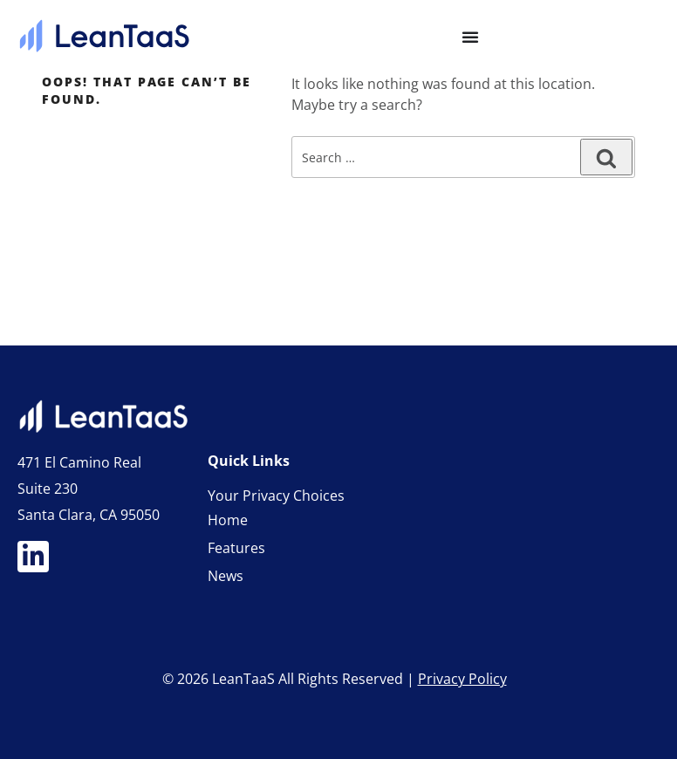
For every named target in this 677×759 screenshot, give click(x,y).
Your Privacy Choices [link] (276, 495)
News (225, 575)
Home (228, 520)
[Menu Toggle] (470, 36)
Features (236, 547)
